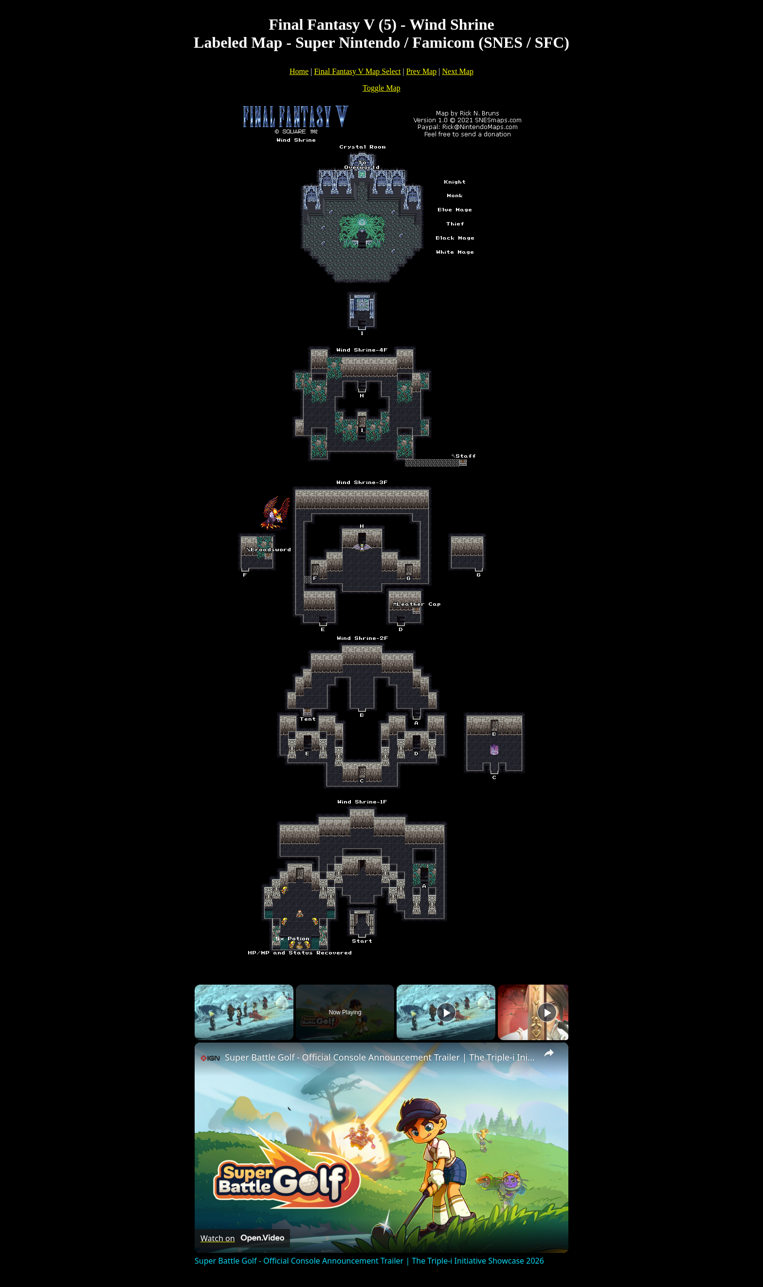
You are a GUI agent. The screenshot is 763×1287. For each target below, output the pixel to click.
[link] (210, 1058)
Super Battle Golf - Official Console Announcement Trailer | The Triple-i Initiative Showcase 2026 (380, 1057)
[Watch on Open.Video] (242, 1238)
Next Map (457, 71)
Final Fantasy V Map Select (357, 71)
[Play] (446, 1012)
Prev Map (421, 71)
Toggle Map (381, 88)
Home (299, 71)
